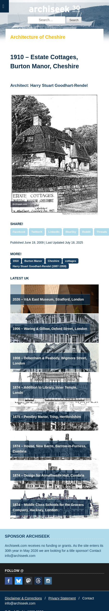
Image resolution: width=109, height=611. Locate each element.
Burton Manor (33, 260)
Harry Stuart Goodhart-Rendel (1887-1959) (39, 266)
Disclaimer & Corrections (23, 598)
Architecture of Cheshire (37, 37)
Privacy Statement (62, 598)
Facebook (19, 231)
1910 (16, 260)
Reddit (86, 231)
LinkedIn (53, 231)
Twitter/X (36, 231)
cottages (70, 260)
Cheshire (53, 260)
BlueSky (70, 231)
